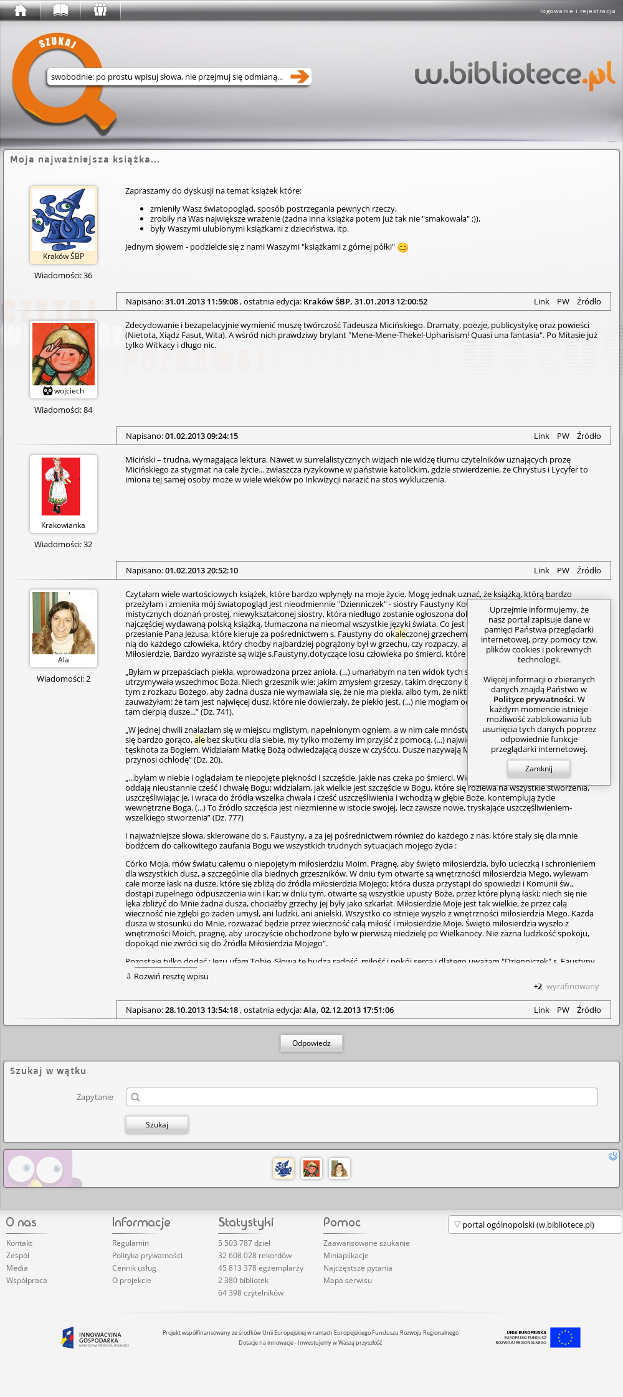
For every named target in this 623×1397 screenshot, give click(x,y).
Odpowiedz (311, 1043)
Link (541, 301)
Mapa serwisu (347, 1280)
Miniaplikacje (346, 1255)
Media (17, 1268)
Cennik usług (134, 1268)
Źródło (589, 301)
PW (563, 301)
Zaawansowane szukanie (366, 1243)
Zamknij (539, 768)
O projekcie (131, 1280)
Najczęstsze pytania (357, 1268)
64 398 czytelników (250, 1292)
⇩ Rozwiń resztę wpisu (167, 976)
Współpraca (26, 1280)
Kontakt (19, 1243)
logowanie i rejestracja (578, 10)
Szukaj (157, 1124)
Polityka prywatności (147, 1255)
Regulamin (130, 1243)
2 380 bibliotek (243, 1280)
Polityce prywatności (533, 699)
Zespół (17, 1255)
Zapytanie (95, 1096)
